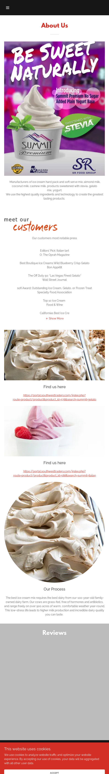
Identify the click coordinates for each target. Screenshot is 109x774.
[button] (15, 7)
